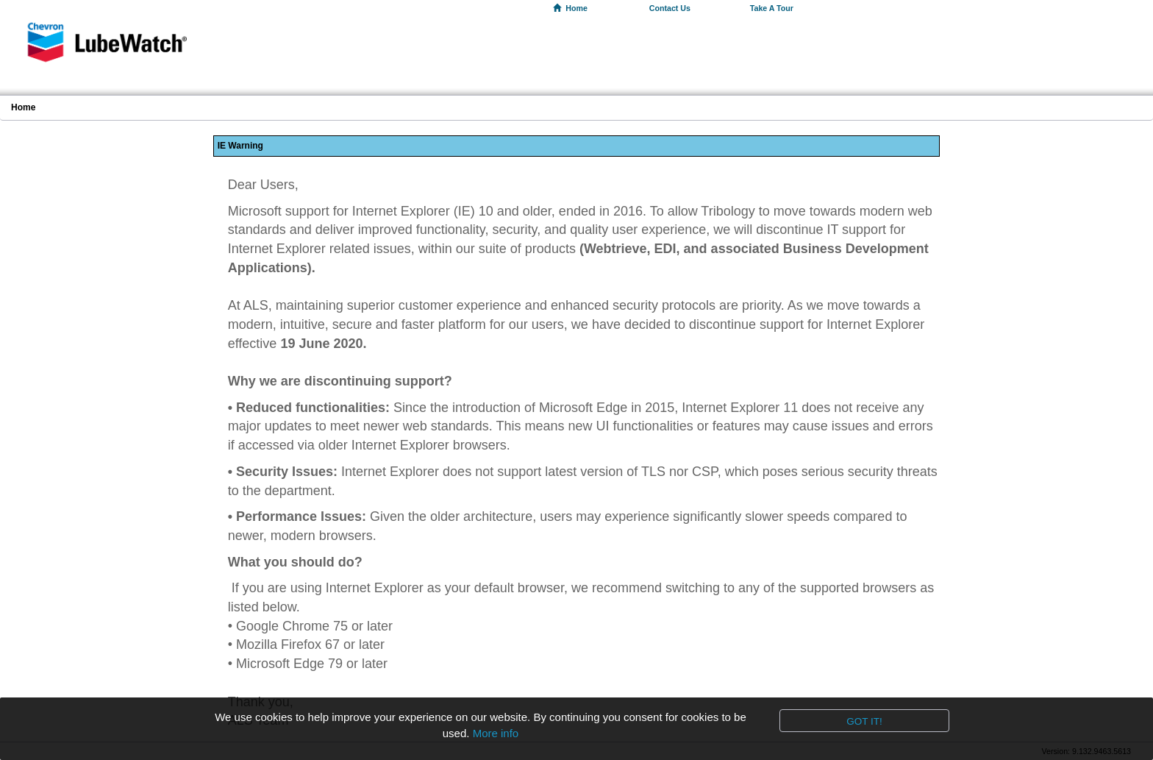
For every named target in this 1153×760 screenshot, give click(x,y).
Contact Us (669, 8)
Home (570, 8)
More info (496, 733)
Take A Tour (771, 8)
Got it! (864, 721)
